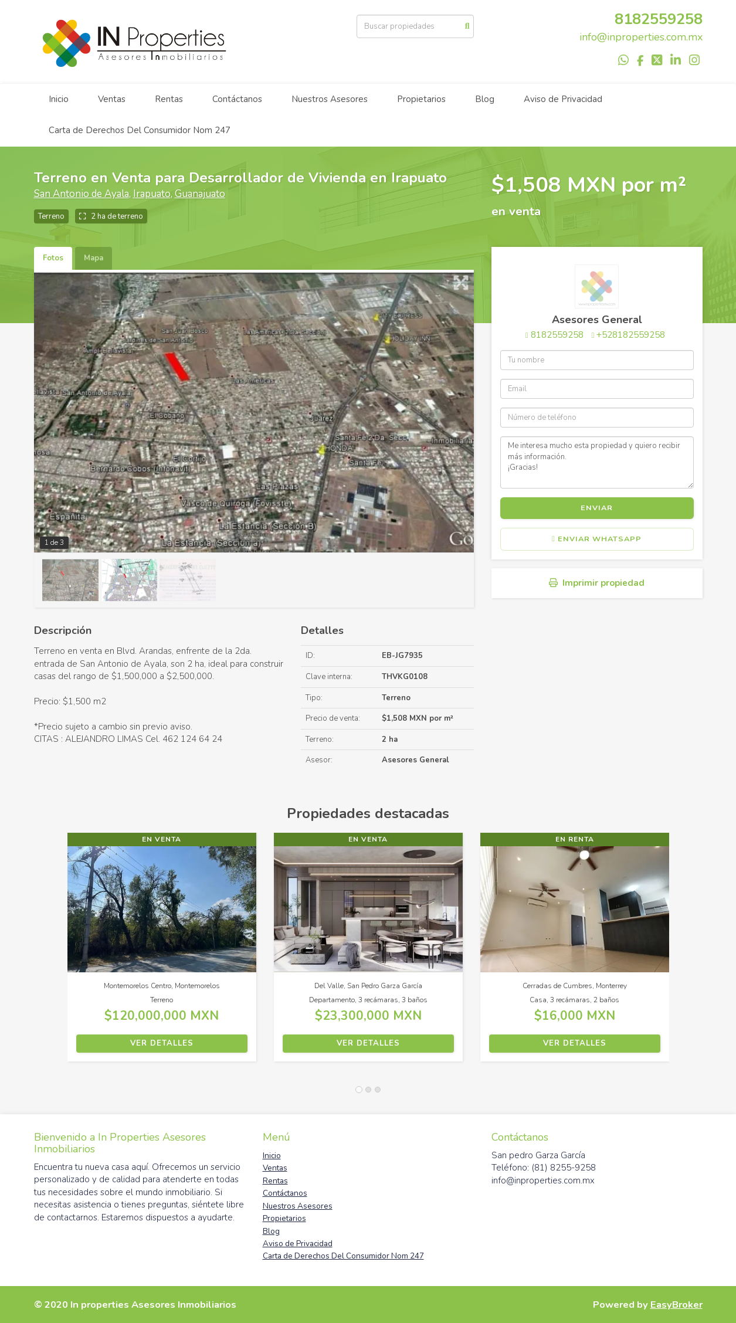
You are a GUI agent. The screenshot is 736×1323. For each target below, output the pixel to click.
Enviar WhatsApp (597, 539)
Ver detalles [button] (162, 1043)
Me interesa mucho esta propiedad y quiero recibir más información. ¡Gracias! (597, 462)
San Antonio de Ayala (81, 194)
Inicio (59, 99)
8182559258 (659, 19)
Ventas (112, 99)
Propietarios (421, 99)
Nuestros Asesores (329, 99)
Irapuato (152, 194)
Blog (484, 99)
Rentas (169, 99)
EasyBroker (676, 1304)
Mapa (93, 258)
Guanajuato (200, 194)
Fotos (53, 258)
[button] (50, 953)
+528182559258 (630, 335)
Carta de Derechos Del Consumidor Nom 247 (139, 130)
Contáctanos (237, 99)
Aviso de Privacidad (563, 99)
